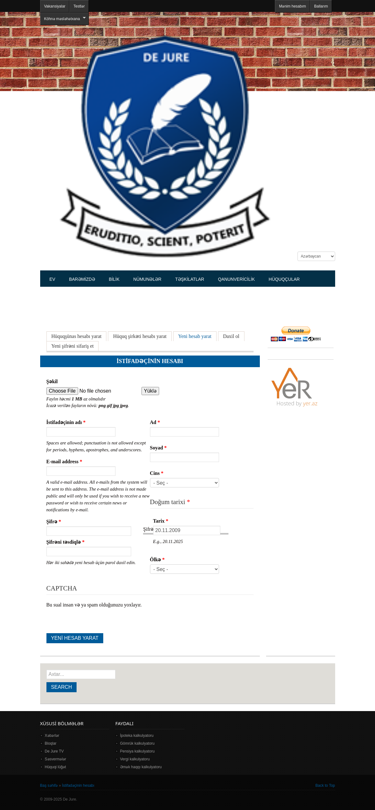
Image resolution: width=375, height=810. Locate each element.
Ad (155, 422)
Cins (156, 473)
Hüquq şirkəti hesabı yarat (139, 336)
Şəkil (52, 381)
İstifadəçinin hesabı (78, 785)
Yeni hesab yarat (197, 336)
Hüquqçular (284, 279)
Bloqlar (50, 743)
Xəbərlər (52, 735)
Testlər (79, 6)
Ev (53, 279)
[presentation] (94, 621)
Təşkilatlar (189, 279)
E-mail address (64, 461)
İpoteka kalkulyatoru (137, 735)
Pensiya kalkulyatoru (137, 751)
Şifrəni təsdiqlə (65, 542)
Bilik (114, 279)
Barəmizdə (82, 279)
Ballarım (321, 6)
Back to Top (325, 785)
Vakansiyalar (55, 6)
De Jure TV (54, 751)
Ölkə (157, 559)
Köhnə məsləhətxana (63, 18)
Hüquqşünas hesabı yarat (76, 336)
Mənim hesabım (292, 6)
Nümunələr (147, 279)
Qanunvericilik (236, 279)
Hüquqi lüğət (55, 767)
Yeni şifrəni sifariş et (72, 346)
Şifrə (53, 521)
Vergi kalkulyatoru (135, 759)
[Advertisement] (154, 303)
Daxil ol (231, 336)
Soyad (158, 447)
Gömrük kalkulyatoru (137, 743)
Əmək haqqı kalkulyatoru (141, 767)
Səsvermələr (55, 759)
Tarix (161, 521)
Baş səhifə (49, 785)
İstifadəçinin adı (66, 422)
